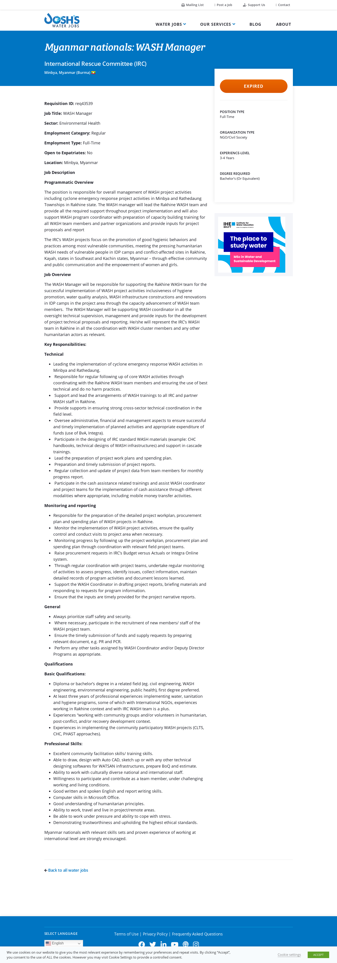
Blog (255, 24)
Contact (283, 5)
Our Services (215, 24)
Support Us (254, 5)
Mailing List (193, 5)
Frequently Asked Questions (197, 934)
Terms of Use (126, 934)
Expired (253, 86)
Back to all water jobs (66, 870)
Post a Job (223, 5)
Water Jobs (169, 24)
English (55, 943)
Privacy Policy (155, 934)
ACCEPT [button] (318, 955)
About (283, 24)
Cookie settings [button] (289, 954)
